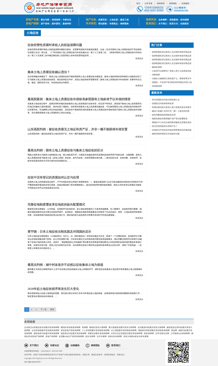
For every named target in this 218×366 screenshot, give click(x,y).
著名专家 (45, 20)
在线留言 (184, 24)
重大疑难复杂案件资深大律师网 (122, 327)
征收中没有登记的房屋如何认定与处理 (53, 177)
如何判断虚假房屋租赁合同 (164, 115)
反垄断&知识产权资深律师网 (71, 336)
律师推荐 (161, 3)
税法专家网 (90, 336)
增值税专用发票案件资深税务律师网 (154, 330)
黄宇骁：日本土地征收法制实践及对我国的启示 (59, 231)
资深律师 (56, 20)
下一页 (43, 309)
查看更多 (139, 58)
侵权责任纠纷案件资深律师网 (73, 333)
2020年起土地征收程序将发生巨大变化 (53, 288)
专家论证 (67, 20)
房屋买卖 (102, 20)
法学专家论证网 (162, 333)
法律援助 (185, 3)
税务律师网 (149, 333)
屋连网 (174, 330)
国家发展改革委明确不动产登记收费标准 (169, 118)
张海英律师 (157, 86)
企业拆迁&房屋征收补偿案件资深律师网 (41, 327)
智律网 (85, 327)
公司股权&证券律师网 (180, 333)
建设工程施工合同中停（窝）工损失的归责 (170, 111)
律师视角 (124, 24)
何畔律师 (156, 75)
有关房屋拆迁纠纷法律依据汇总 (166, 100)
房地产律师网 (51, 336)
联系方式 (173, 24)
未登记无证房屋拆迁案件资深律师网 (126, 333)
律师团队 (173, 3)
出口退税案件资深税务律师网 (124, 330)
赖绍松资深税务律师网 (70, 327)
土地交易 (113, 20)
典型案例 (173, 20)
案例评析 (67, 24)
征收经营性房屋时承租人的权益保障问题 (55, 45)
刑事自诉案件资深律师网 (98, 333)
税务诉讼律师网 (115, 336)
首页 (138, 3)
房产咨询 (45, 24)
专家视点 (113, 24)
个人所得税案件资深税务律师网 (95, 330)
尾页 (52, 309)
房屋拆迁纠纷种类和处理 (163, 103)
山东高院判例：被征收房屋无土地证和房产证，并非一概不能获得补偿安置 (77, 129)
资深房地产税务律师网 (70, 330)
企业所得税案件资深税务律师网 (45, 330)
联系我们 (115, 345)
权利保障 (184, 20)
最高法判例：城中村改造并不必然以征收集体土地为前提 (65, 264)
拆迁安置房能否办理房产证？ (165, 126)
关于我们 (162, 24)
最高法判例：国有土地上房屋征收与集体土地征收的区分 (65, 150)
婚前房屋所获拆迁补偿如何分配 (166, 134)
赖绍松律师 (157, 67)
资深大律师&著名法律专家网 (136, 336)
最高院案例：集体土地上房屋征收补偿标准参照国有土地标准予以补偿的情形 (79, 99)
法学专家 (148, 3)
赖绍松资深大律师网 (98, 327)
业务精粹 (162, 20)
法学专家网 (102, 336)
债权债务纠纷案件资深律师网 (46, 333)
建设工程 (124, 20)
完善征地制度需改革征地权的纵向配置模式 (56, 204)
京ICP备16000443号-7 (32, 362)
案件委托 (56, 24)
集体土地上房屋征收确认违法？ (49, 72)
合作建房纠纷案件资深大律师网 (151, 327)
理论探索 (102, 24)
